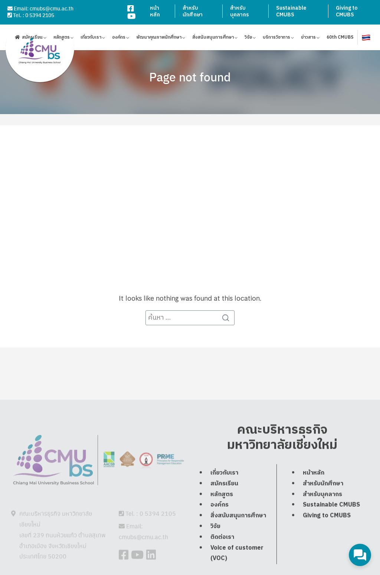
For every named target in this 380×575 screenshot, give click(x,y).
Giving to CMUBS (346, 11)
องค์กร (118, 38)
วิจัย (248, 38)
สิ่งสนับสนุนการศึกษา (213, 38)
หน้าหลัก (155, 11)
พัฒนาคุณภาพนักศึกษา (158, 38)
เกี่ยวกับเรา (91, 38)
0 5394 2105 (39, 15)
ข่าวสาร (308, 38)
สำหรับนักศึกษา (193, 11)
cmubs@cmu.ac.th (51, 8)
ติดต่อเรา (222, 554)
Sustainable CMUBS (291, 11)
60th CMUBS (340, 38)
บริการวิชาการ (276, 38)
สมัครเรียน (32, 38)
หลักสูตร (61, 38)
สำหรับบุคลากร (239, 11)
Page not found (190, 76)
